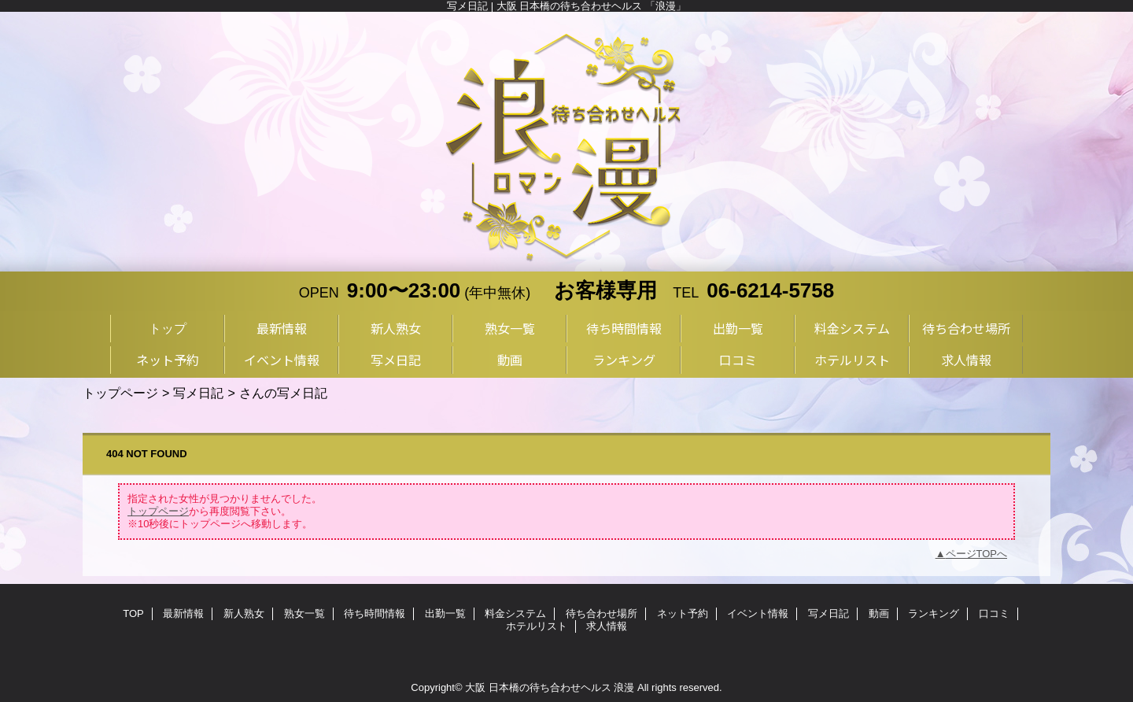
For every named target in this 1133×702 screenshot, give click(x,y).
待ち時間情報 (374, 613)
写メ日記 (198, 393)
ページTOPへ (977, 554)
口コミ (994, 613)
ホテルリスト (536, 626)
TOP (133, 613)
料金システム (515, 613)
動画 (879, 613)
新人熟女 (243, 613)
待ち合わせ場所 (601, 613)
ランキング (933, 613)
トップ (167, 328)
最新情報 (183, 613)
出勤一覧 (445, 613)
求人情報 (606, 626)
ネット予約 (682, 613)
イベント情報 (757, 613)
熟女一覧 (304, 613)
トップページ (120, 393)
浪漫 (624, 687)
